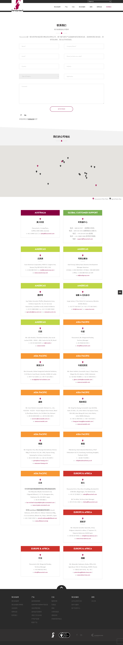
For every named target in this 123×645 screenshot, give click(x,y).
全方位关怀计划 (76, 601)
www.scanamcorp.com (41, 273)
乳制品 (54, 604)
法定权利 (15, 608)
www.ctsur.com (90, 309)
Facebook (21, 115)
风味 (53, 608)
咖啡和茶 (55, 601)
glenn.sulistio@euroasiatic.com (83, 379)
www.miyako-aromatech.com (41, 505)
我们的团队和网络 (18, 604)
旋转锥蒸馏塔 (36, 601)
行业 (73, 7)
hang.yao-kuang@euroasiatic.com (83, 421)
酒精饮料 (55, 615)
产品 (66, 7)
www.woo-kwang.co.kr (41, 463)
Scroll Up (119, 293)
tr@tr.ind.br (47, 343)
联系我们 (108, 7)
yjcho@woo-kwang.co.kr (40, 460)
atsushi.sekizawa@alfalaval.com (40, 521)
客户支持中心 (76, 608)
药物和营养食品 (57, 619)
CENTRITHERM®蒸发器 (40, 604)
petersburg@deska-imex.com (83, 572)
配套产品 (35, 622)
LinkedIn (25, 115)
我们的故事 (57, 7)
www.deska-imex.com (84, 575)
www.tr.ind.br (41, 346)
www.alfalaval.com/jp (41, 523)
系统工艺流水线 (37, 615)
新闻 (91, 7)
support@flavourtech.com (85, 239)
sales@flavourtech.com (47, 233)
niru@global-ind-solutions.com (41, 379)
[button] (96, 185)
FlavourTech (20, 9)
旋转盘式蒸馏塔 (37, 612)
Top (61, 587)
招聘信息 (99, 7)
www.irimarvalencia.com (83, 538)
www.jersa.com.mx (50, 312)
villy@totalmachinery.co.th (84, 460)
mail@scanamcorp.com (47, 270)
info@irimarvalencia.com (89, 536)
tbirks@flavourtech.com (90, 502)
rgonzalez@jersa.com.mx (33, 312)
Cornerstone (97, 635)
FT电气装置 (36, 619)
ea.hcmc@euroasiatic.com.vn (40, 419)
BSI (64, 635)
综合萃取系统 (36, 608)
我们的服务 (82, 7)
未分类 (93, 601)
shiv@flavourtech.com (83, 346)
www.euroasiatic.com (84, 382)
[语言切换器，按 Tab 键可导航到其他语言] (99, 1)
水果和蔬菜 (55, 612)
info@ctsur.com (77, 309)
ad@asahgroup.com (83, 275)
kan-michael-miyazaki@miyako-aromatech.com (40, 502)
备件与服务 (75, 604)
